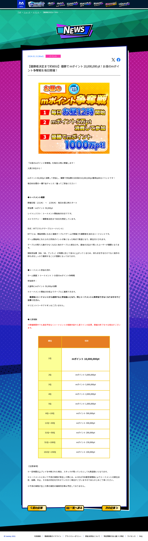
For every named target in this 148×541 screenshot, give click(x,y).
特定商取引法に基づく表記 (114, 536)
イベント (36, 12)
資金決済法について (92, 536)
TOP (19, 12)
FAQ (140, 536)
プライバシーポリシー (73, 536)
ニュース (27, 12)
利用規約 (37, 536)
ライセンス (131, 536)
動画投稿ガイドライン (53, 536)
